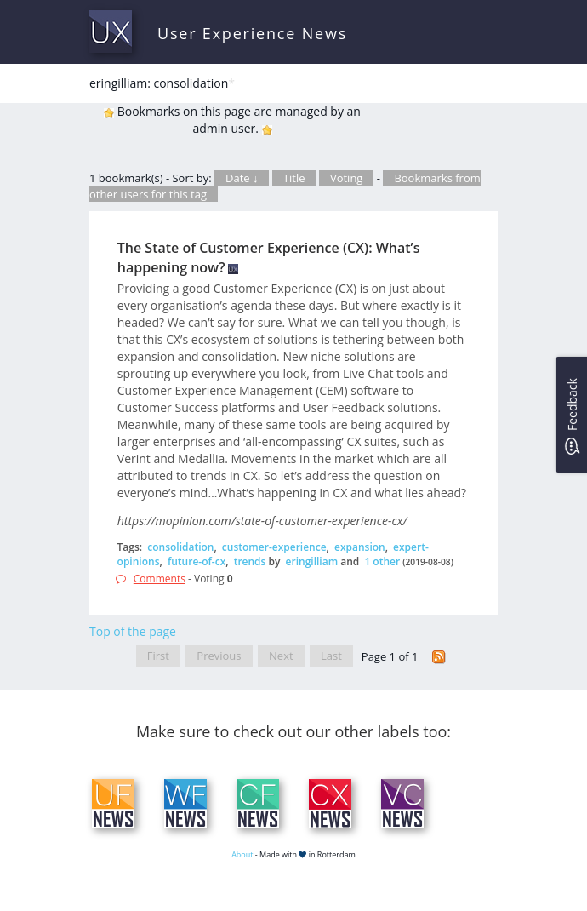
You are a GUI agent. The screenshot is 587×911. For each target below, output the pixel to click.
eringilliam (312, 561)
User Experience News (252, 33)
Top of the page (132, 631)
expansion (359, 547)
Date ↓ (241, 178)
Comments (159, 578)
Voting (346, 178)
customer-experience (274, 547)
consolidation (180, 547)
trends (250, 561)
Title (294, 178)
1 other (382, 561)
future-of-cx (196, 561)
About (242, 854)
